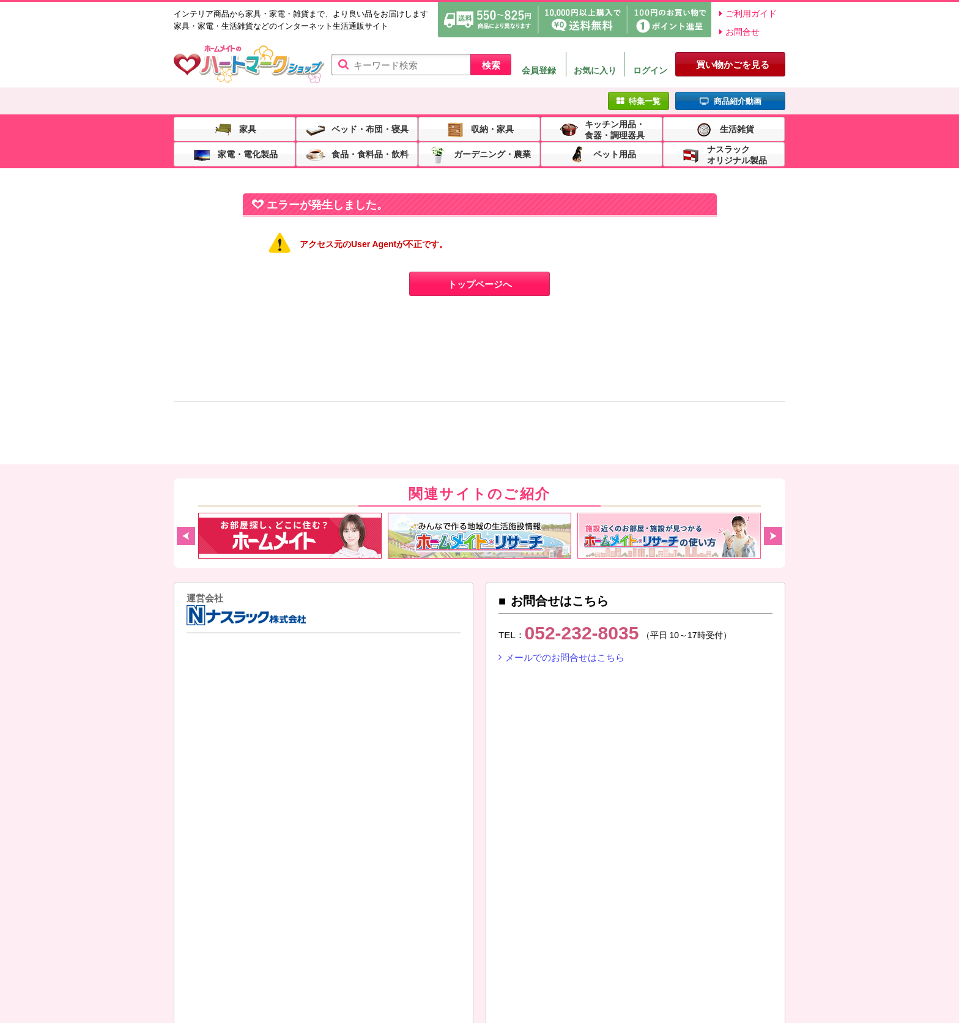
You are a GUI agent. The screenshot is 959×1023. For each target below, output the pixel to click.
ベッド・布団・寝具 (370, 128)
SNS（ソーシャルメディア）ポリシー (614, 964)
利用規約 (269, 964)
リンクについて (214, 977)
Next (773, 536)
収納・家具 (492, 128)
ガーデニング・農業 (492, 153)
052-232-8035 (582, 633)
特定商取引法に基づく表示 (358, 964)
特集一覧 (645, 101)
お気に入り (595, 70)
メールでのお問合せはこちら (564, 657)
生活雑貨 (737, 128)
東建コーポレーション (289, 681)
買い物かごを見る (732, 64)
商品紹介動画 (737, 101)
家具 (247, 128)
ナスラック (216, 681)
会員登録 (539, 70)
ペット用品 (614, 153)
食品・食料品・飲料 (370, 153)
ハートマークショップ (249, 64)
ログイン (650, 70)
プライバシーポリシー (474, 964)
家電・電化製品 (248, 153)
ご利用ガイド (751, 13)
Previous (186, 536)
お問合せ (742, 32)
